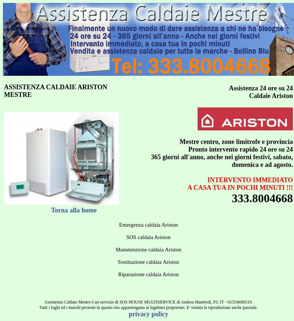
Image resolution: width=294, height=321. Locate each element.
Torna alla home (74, 210)
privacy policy (148, 314)
